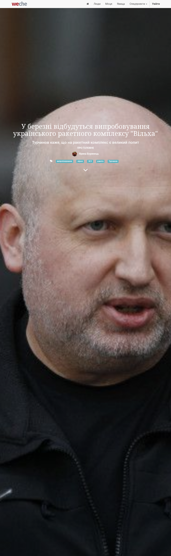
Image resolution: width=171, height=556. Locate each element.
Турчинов (113, 161)
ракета (100, 161)
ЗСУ (90, 161)
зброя (80, 161)
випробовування (64, 161)
